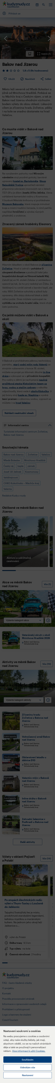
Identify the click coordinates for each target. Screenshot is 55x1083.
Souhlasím (27, 1059)
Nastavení (27, 1075)
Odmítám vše (27, 1067)
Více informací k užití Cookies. (28, 1050)
